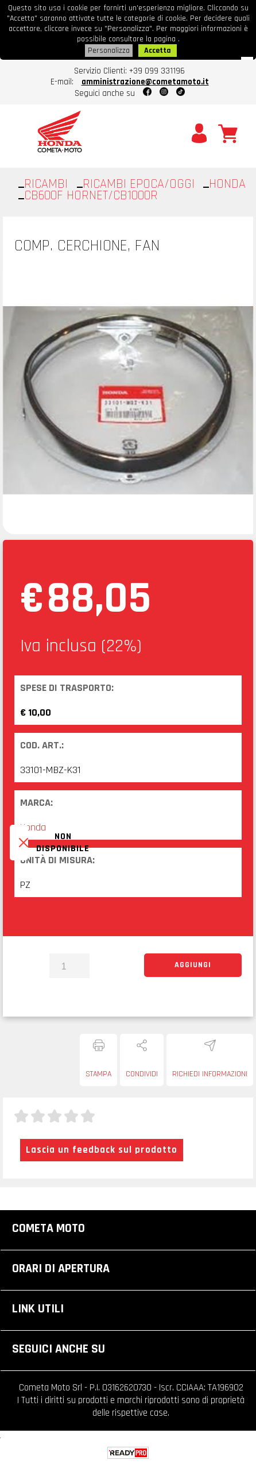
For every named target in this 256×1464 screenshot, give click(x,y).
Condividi (142, 1074)
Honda (33, 827)
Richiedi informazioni (209, 1074)
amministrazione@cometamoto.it (145, 81)
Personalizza (109, 50)
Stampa (98, 1074)
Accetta (157, 50)
